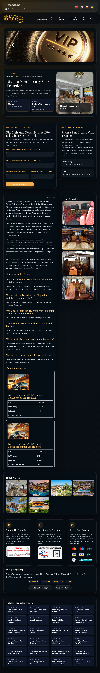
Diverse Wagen (62, 18)
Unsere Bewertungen (42, 18)
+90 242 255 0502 (12, 5)
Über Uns (84, 18)
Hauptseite (30, 19)
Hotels (17, 77)
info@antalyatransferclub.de (15, 9)
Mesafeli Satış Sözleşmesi (40, 588)
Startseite (9, 77)
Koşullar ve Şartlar (63, 588)
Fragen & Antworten (73, 18)
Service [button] (53, 18)
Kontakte (93, 19)
